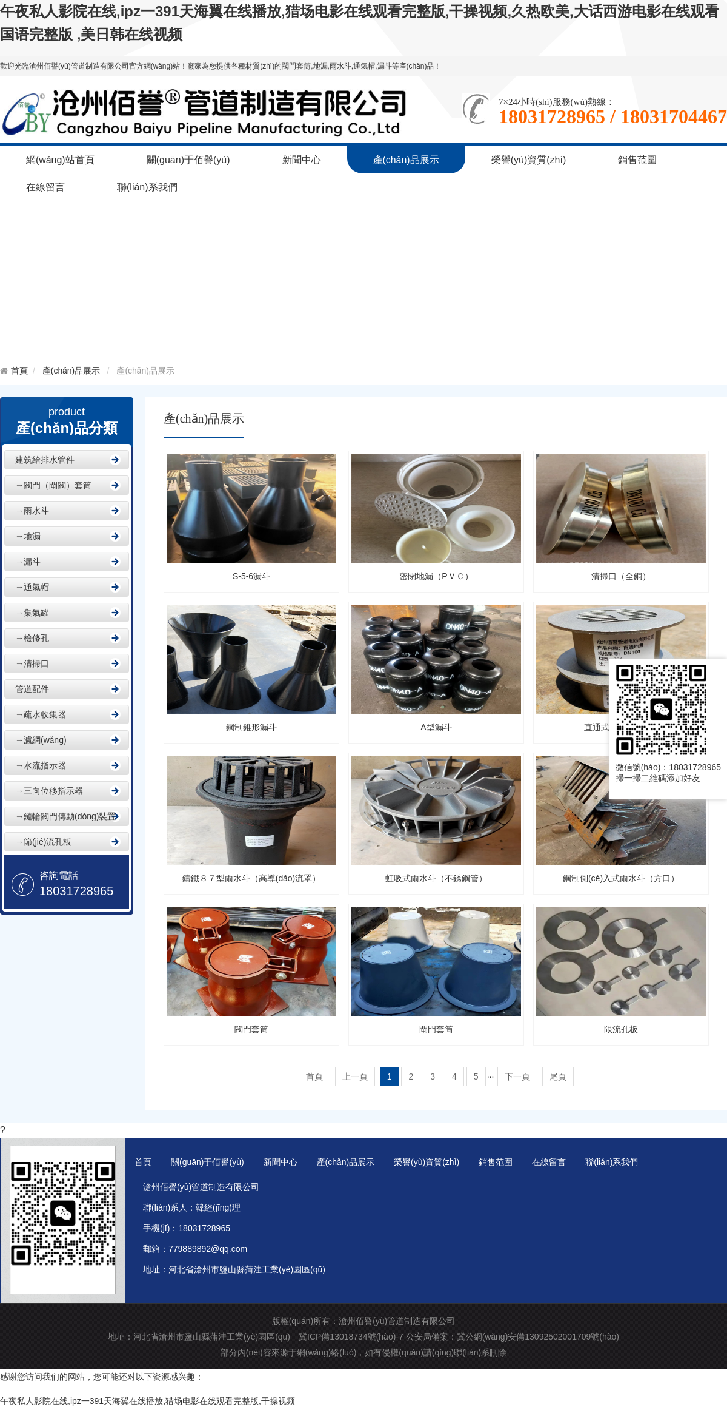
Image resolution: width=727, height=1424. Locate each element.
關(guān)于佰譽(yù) (188, 160)
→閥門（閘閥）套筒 (53, 485)
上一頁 (355, 1076)
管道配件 (32, 689)
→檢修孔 (32, 638)
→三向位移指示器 (49, 791)
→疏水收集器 (40, 714)
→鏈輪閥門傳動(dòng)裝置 (65, 816)
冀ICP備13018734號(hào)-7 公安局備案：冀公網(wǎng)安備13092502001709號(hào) (459, 1337)
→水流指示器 (40, 765)
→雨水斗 (32, 511)
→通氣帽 (32, 587)
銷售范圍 (637, 160)
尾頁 (557, 1076)
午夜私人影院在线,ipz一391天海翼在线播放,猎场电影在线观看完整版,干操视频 (147, 1401)
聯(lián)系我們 (147, 187)
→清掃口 (32, 663)
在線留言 (45, 187)
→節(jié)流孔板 (43, 842)
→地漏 (28, 536)
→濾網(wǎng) (41, 740)
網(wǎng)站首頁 (60, 160)
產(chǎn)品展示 (406, 160)
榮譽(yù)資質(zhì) (528, 160)
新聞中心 (301, 160)
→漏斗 (28, 561)
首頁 (19, 370)
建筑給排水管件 (45, 460)
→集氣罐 (32, 612)
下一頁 (517, 1076)
